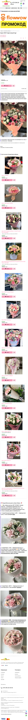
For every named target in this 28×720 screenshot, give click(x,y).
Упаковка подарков (18, 677)
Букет (6, 665)
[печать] (23, 38)
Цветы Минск (2, 147)
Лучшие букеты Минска (13, 154)
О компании (3, 672)
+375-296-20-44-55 (14, 3)
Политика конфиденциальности (6, 714)
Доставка (2, 679)
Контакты (14, 8)
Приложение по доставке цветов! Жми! (10, 11)
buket (2, 665)
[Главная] (5, 660)
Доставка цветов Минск (9, 147)
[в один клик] (13, 86)
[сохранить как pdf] (26, 38)
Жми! (13, 514)
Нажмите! (19, 587)
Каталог (8, 8)
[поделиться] (21, 38)
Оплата (2, 677)
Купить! (7, 85)
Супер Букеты (17, 672)
